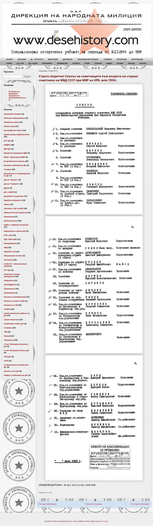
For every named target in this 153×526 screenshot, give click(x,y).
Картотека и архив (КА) (15, 231)
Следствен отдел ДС (14, 324)
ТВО (6, 332)
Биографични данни (13, 130)
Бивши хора (9, 126)
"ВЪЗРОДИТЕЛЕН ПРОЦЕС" (88, 59)
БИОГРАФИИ (53, 59)
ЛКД (5, 247)
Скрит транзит (11, 319)
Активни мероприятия (14, 118)
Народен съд (9, 252)
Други (6, 188)
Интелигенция (10, 221)
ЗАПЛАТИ (76, 63)
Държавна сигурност (14, 196)
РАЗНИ (87, 63)
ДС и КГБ (20, 63)
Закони (7, 204)
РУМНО (9, 63)
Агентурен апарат (12, 114)
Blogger (105, 521)
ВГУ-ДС (7, 141)
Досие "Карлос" (11, 180)
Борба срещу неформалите (16, 134)
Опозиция (8, 260)
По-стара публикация (139, 504)
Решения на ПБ (11, 305)
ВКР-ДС (7, 149)
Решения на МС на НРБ (14, 301)
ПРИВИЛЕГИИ (62, 63)
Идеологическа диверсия (15, 212)
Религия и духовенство (15, 297)
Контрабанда (10, 243)
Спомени (8, 328)
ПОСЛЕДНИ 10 (10, 285)
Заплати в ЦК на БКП (13, 208)
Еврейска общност (13, 200)
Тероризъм (9, 340)
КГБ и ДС (48, 492)
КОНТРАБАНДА (137, 59)
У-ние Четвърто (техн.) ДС (16, 350)
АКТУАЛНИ (22, 59)
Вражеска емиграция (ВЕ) (15, 153)
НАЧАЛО (9, 59)
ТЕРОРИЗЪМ (121, 59)
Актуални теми (11, 122)
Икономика (9, 217)
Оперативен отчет (13, 256)
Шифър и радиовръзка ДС (16, 375)
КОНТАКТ (142, 63)
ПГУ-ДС (7, 270)
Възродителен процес (14, 161)
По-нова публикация (48, 504)
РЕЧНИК (120, 63)
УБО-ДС (7, 357)
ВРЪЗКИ (131, 63)
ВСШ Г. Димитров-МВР (14, 157)
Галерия (7, 169)
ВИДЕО (109, 63)
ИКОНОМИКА (47, 63)
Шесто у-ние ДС (11, 371)
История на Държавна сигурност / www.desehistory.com (17, 95)
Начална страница (93, 504)
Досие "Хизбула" (11, 184)
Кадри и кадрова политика (16, 225)
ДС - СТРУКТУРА (37, 59)
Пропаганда (9, 293)
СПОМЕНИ (108, 59)
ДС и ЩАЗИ (33, 63)
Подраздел (9, 280)
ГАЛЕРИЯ (98, 63)
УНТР (6, 361)
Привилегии (9, 289)
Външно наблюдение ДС (15, 165)
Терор (6, 336)
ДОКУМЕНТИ (67, 59)
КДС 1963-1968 (10, 239)
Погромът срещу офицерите (12, 275)
